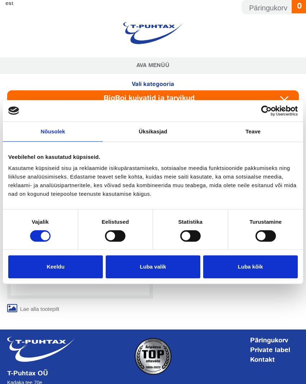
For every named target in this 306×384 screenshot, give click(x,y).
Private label (270, 350)
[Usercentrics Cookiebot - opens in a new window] (266, 110)
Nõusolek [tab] (53, 131)
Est (9, 3)
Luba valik (153, 267)
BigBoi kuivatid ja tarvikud (149, 98)
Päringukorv (269, 340)
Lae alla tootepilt (39, 309)
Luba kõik (250, 267)
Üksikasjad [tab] (153, 131)
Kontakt (262, 360)
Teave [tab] (252, 131)
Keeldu (55, 267)
